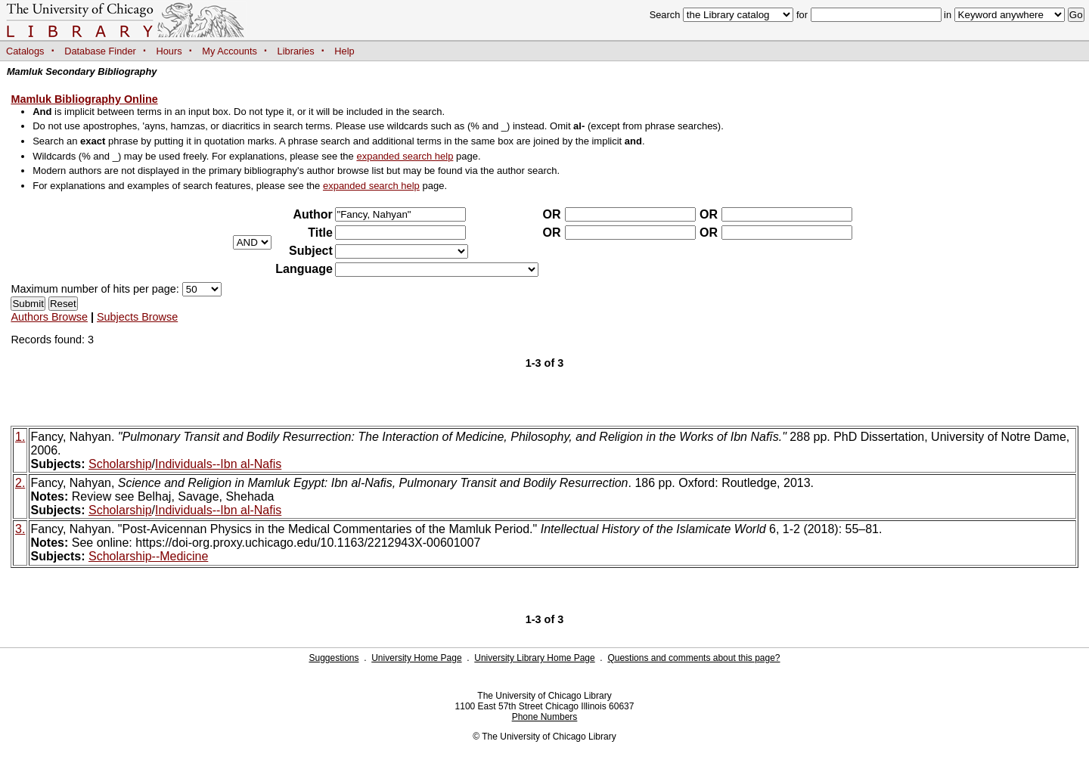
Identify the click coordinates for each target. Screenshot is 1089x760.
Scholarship (120, 464)
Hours (169, 51)
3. (20, 529)
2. (20, 482)
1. (20, 436)
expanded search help (404, 156)
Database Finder (100, 51)
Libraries (296, 51)
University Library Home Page (534, 658)
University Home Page (416, 658)
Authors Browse (49, 317)
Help (344, 51)
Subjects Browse (137, 317)
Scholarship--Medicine (148, 556)
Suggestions (333, 658)
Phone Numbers (545, 717)
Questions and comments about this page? (693, 658)
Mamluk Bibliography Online (84, 99)
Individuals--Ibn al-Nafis (218, 464)
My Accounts (229, 51)
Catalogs (25, 51)
